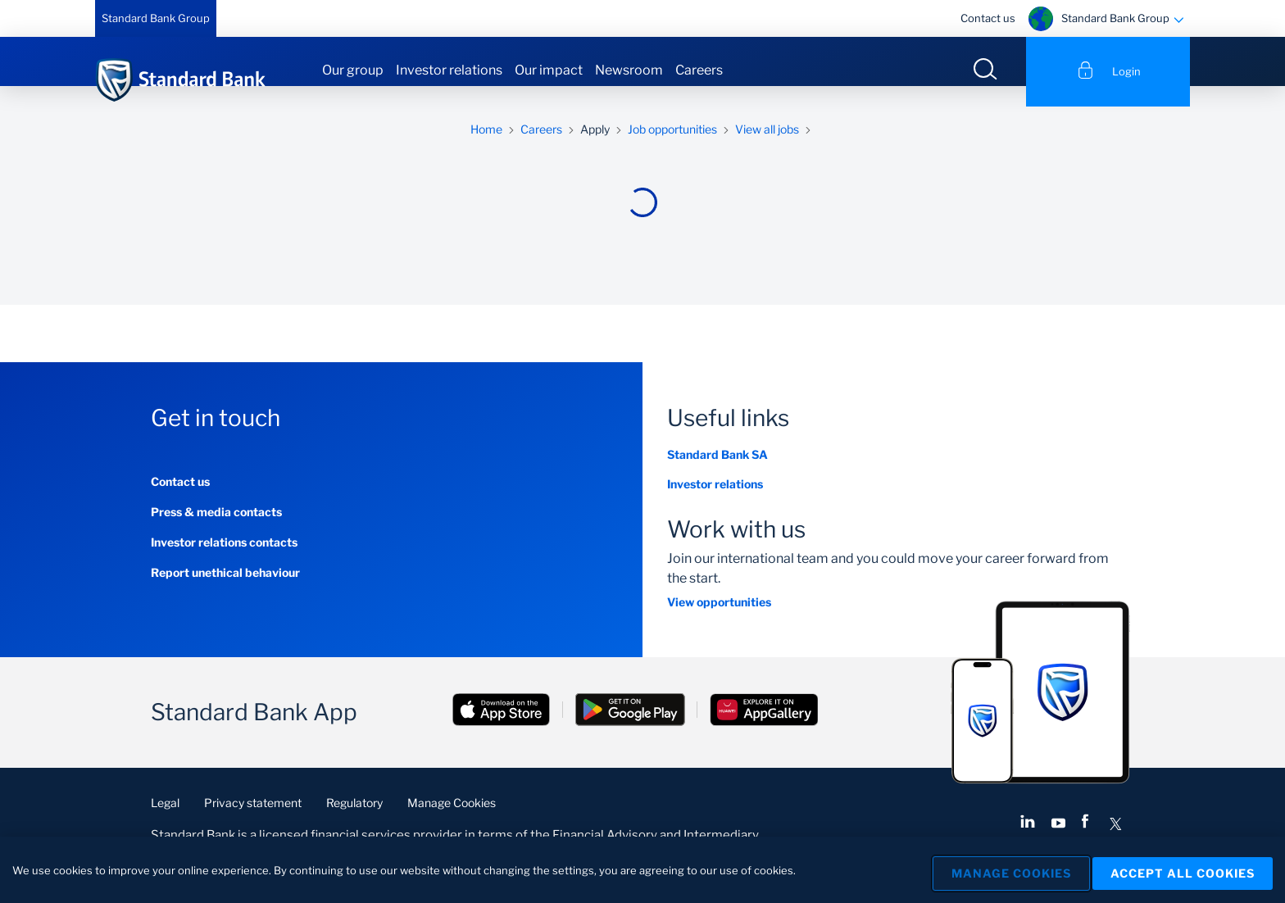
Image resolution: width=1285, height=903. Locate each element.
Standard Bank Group (156, 18)
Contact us (987, 18)
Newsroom (629, 70)
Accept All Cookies (1182, 870)
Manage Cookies (451, 823)
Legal (165, 823)
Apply (595, 150)
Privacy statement (253, 823)
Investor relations (449, 70)
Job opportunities (672, 150)
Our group (353, 70)
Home (486, 150)
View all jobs (767, 150)
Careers (699, 70)
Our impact (549, 70)
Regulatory (354, 823)
